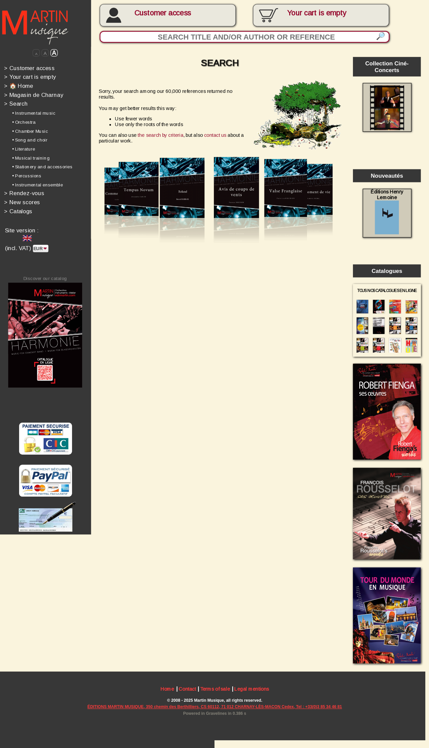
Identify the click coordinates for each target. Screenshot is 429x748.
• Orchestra (24, 122)
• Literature (23, 149)
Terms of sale (215, 690)
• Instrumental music (33, 113)
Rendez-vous (24, 193)
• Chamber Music (30, 130)
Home (167, 690)
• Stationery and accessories (42, 166)
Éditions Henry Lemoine (387, 211)
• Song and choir (30, 139)
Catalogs (18, 211)
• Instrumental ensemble (37, 184)
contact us (215, 135)
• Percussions (26, 175)
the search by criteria (160, 135)
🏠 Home (18, 85)
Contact (187, 690)
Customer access (162, 13)
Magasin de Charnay (33, 95)
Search (15, 104)
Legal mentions (251, 690)
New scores (22, 202)
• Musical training (31, 157)
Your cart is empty (30, 77)
